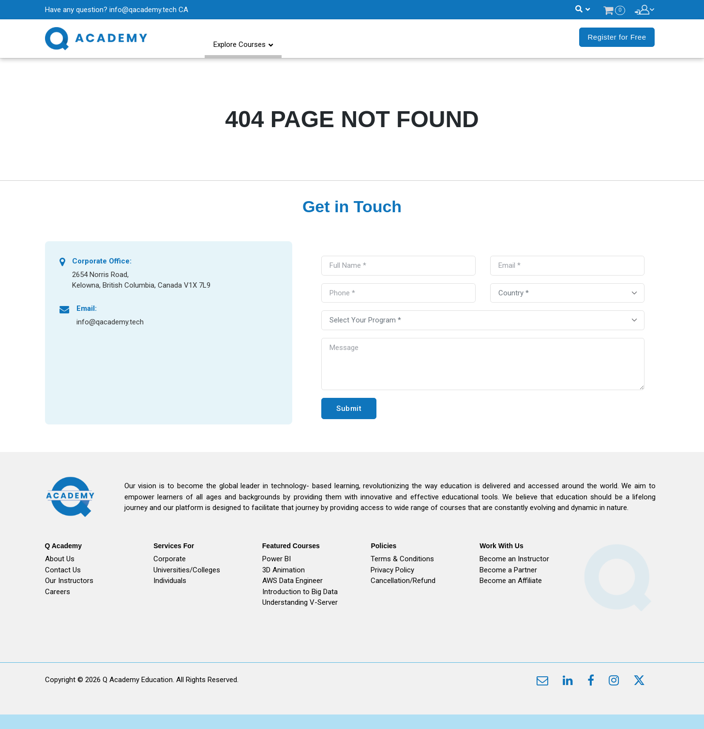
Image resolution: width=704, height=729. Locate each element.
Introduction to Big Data (300, 591)
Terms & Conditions (402, 558)
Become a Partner (508, 570)
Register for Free (616, 37)
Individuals (169, 580)
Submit (348, 408)
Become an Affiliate (510, 580)
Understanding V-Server (300, 602)
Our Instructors (69, 580)
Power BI (276, 558)
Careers (57, 591)
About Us (60, 558)
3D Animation (283, 570)
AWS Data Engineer (292, 580)
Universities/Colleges (186, 570)
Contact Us (63, 570)
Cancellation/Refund (403, 580)
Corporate (169, 558)
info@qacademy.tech (143, 9)
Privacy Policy (392, 570)
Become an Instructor (514, 558)
